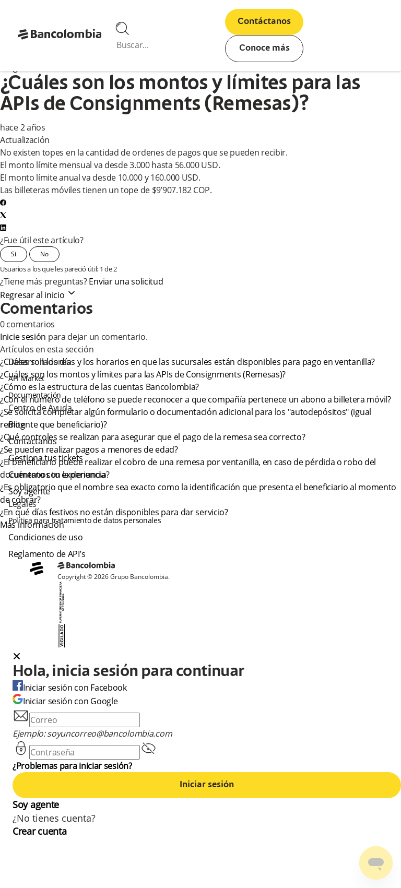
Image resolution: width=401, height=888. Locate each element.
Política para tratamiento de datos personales (84, 520)
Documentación (34, 395)
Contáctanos (264, 22)
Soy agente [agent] (29, 491)
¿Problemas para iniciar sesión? (72, 766)
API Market (26, 378)
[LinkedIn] (3, 227)
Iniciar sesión (207, 785)
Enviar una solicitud (126, 281)
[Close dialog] (17, 657)
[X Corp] (3, 215)
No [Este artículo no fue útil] (44, 254)
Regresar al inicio (38, 295)
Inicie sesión (23, 336)
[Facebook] (3, 202)
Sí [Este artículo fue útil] (13, 254)
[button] (207, 657)
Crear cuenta (39, 831)
